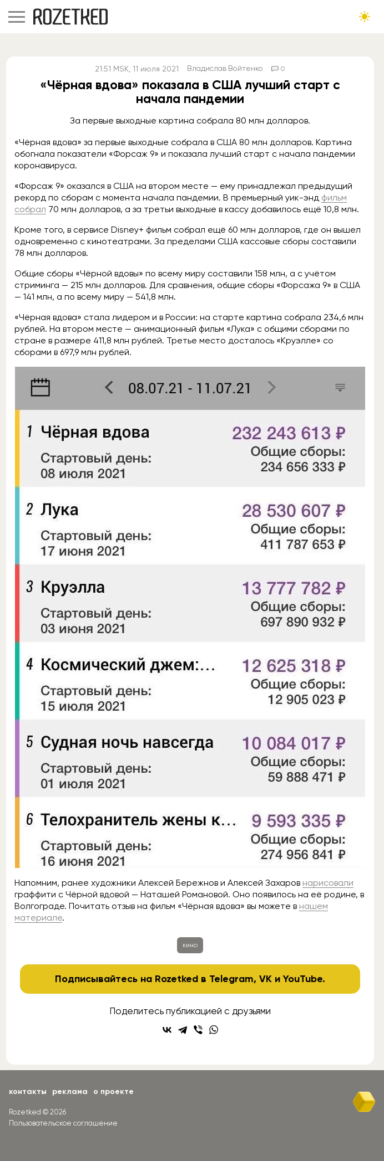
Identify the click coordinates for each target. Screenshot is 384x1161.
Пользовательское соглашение (63, 1123)
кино (190, 945)
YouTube (302, 979)
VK (265, 979)
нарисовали (327, 882)
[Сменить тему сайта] (364, 17)
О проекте (113, 1091)
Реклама (70, 1091)
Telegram (231, 979)
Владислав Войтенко (225, 69)
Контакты (28, 1091)
